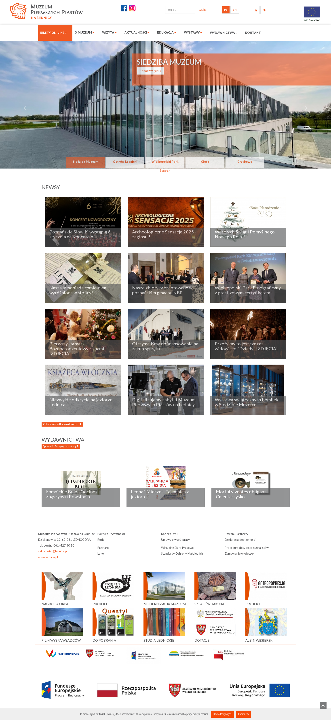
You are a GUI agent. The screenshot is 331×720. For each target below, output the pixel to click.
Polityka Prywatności (111, 534)
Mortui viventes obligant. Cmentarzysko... (241, 494)
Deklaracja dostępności (240, 539)
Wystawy (193, 32)
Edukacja (166, 32)
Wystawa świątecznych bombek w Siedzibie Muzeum (246, 402)
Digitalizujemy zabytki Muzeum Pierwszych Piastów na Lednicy (164, 402)
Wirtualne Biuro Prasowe (177, 547)
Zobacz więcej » (150, 71)
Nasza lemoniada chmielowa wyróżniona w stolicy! (77, 290)
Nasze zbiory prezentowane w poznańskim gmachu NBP (162, 290)
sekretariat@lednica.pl (52, 551)
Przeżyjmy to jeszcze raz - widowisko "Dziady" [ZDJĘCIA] (246, 346)
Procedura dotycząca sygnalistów (247, 547)
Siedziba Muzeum (85, 161)
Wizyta (109, 32)
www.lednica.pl (48, 557)
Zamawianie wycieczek (239, 553)
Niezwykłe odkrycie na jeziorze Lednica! (80, 402)
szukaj (203, 9)
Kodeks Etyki (169, 534)
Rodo (101, 539)
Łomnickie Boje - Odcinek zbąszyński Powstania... (72, 494)
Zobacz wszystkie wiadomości (62, 424)
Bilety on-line (53, 32)
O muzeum (84, 32)
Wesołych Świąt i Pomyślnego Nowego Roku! (245, 234)
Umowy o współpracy (175, 539)
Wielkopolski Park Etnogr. (165, 164)
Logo (100, 553)
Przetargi (103, 547)
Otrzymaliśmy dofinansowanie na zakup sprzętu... (165, 346)
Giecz (205, 161)
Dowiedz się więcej (222, 714)
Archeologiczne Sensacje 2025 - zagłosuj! (164, 234)
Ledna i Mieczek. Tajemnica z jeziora (160, 494)
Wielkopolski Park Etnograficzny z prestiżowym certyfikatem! (248, 290)
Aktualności (136, 32)
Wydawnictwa (223, 32)
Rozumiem (243, 714)
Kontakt (254, 32)
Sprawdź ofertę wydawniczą (61, 446)
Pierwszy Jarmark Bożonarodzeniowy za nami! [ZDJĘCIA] (77, 348)
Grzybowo (244, 161)
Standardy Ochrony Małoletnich (182, 553)
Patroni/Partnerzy (236, 534)
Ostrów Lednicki (125, 161)
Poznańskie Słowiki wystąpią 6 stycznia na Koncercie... (80, 234)
